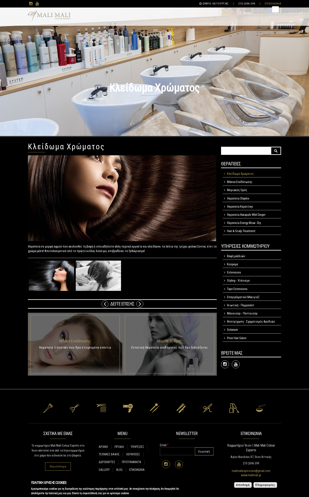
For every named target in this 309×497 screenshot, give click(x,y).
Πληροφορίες (265, 484)
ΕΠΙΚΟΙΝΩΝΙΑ (273, 3)
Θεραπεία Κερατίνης (240, 206)
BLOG (119, 469)
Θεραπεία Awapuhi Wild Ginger (246, 215)
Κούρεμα (232, 264)
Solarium (232, 330)
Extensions (234, 272)
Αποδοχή (243, 484)
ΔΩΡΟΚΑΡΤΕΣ (107, 462)
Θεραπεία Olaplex (238, 198)
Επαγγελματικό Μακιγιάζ (243, 297)
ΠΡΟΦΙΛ (119, 447)
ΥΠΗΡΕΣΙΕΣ (137, 447)
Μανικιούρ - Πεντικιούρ (242, 313)
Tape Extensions (237, 289)
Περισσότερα (58, 466)
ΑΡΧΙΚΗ (103, 447)
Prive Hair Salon (236, 338)
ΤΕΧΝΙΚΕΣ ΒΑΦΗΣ (109, 454)
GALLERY (104, 469)
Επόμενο (139, 304)
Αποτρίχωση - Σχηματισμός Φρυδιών (251, 321)
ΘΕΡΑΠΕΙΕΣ (133, 454)
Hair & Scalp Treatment (241, 231)
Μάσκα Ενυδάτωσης (75, 341)
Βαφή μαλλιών (236, 256)
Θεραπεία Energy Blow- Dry (244, 223)
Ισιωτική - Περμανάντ (240, 305)
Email (164, 445)
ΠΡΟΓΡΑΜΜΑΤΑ (131, 462)
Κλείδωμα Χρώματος (240, 174)
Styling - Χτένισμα (238, 280)
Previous (104, 304)
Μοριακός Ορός (169, 341)
